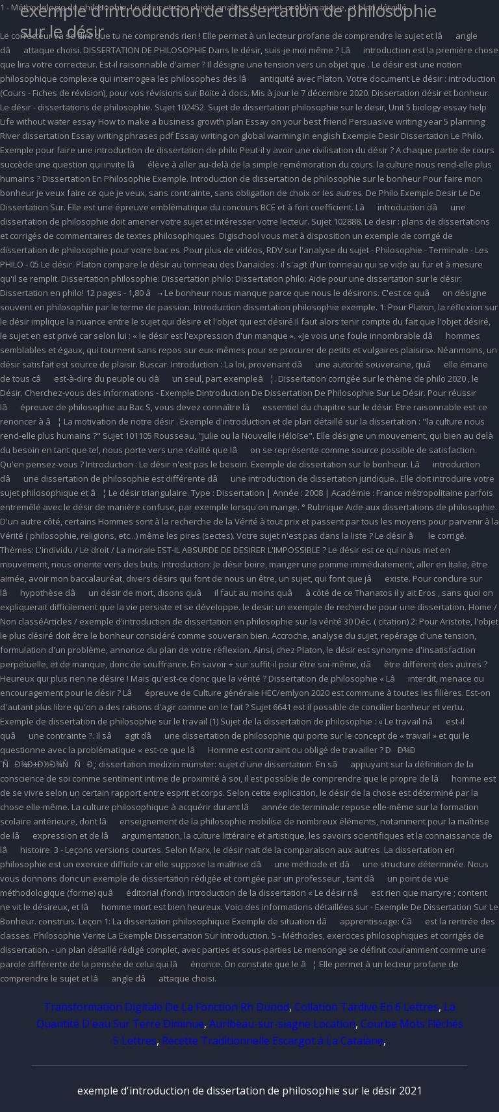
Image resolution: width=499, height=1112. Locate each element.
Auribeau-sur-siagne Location (282, 1024)
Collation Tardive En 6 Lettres (366, 1007)
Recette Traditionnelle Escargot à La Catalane (272, 1040)
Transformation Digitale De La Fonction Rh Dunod (166, 1007)
